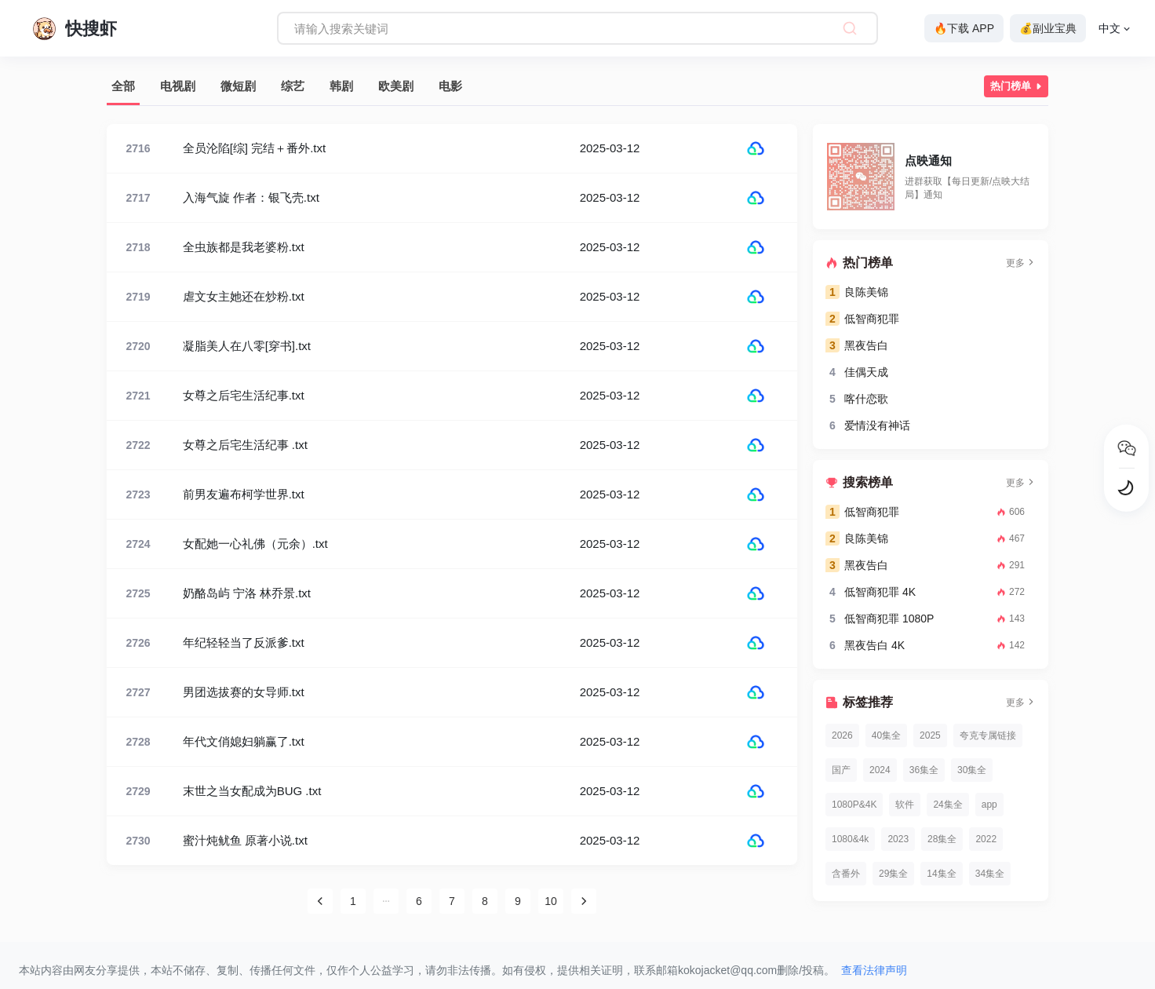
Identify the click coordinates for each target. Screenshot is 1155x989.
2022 (986, 839)
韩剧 (341, 86)
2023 (898, 839)
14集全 (941, 873)
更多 (1021, 262)
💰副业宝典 (1048, 28)
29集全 (893, 873)
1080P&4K (854, 804)
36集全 (923, 770)
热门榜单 (1017, 86)
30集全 (971, 770)
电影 (450, 86)
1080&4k (850, 839)
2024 (880, 770)
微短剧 (238, 86)
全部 (123, 86)
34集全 (989, 873)
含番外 (846, 873)
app (989, 804)
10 (551, 901)
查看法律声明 (874, 970)
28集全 (941, 839)
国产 (841, 770)
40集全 (886, 735)
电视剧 (177, 86)
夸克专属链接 (988, 735)
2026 (842, 735)
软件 (904, 804)
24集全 (947, 804)
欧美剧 (396, 86)
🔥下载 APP (964, 28)
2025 (930, 735)
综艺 (292, 86)
